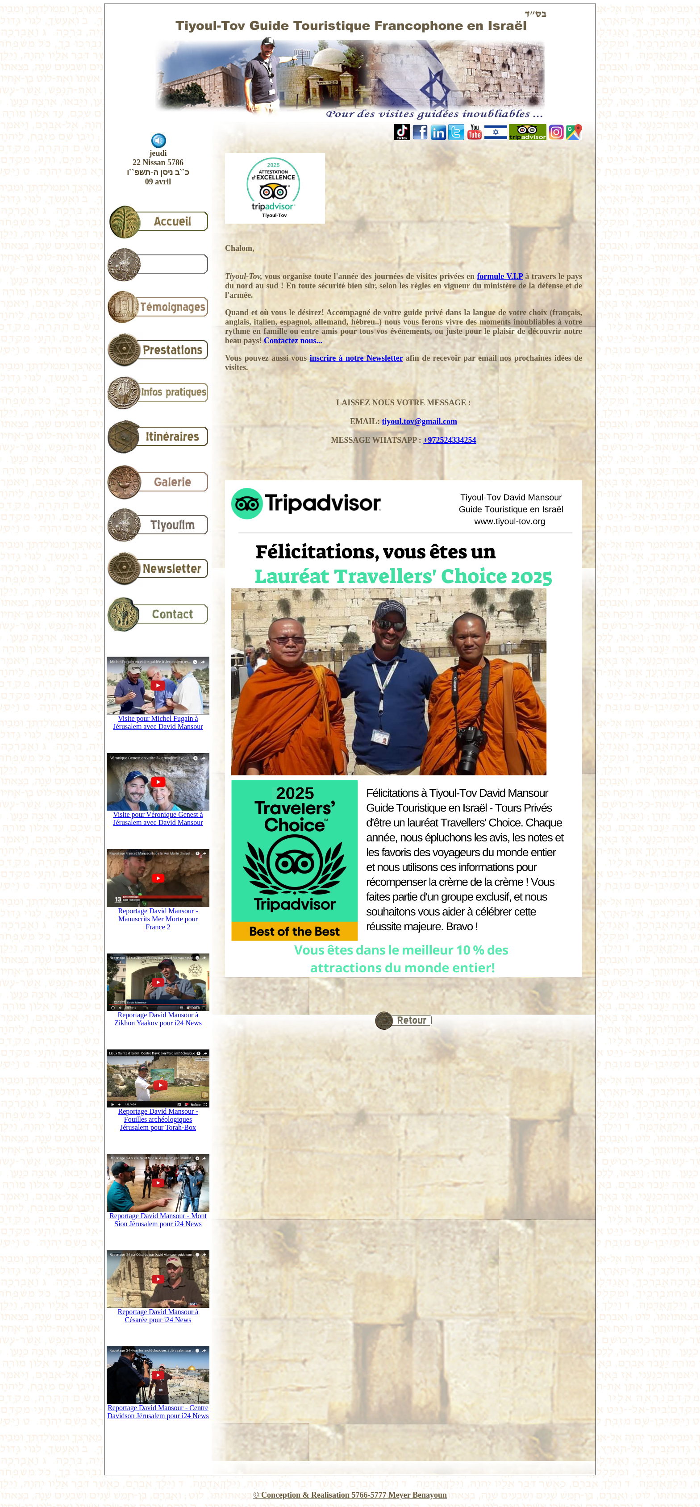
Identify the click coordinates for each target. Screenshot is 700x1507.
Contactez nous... (293, 340)
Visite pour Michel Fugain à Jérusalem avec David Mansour (158, 719)
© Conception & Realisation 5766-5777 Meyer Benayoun (350, 1494)
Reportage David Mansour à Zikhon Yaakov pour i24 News (158, 1016)
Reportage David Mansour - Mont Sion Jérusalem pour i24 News (158, 1217)
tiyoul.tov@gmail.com (419, 421)
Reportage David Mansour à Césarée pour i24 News (158, 1313)
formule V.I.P (500, 276)
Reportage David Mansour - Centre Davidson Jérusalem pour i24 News (158, 1409)
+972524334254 (449, 440)
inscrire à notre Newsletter (356, 358)
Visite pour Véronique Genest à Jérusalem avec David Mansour (158, 815)
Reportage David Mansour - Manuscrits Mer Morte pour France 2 (158, 916)
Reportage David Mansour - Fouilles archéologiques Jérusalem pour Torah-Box (158, 1116)
